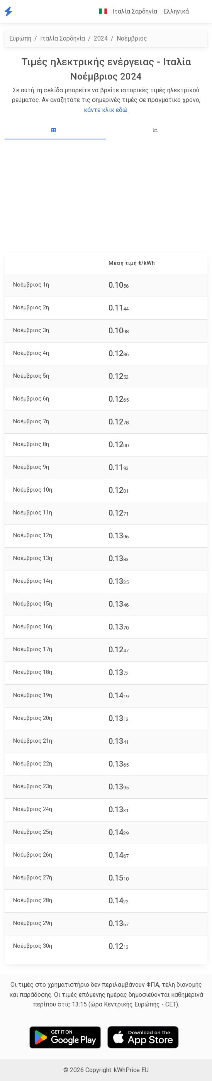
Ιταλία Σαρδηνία (62, 38)
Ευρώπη (20, 38)
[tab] (55, 130)
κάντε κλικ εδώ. (106, 110)
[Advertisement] (106, 197)
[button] (198, 11)
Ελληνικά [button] (176, 11)
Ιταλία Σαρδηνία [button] (125, 11)
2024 (101, 38)
